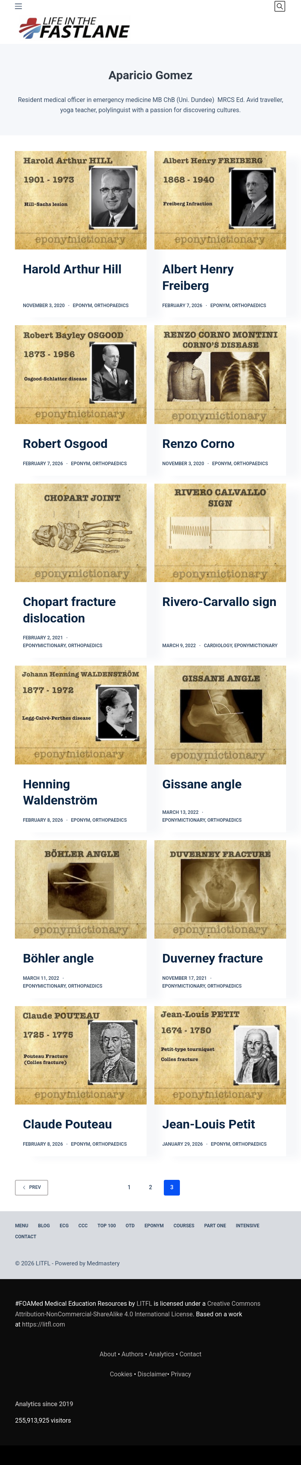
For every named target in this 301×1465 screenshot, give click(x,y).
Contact (25, 1236)
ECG (64, 1225)
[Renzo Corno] (220, 374)
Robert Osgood (65, 443)
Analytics (161, 1354)
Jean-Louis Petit (208, 1124)
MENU (21, 1225)
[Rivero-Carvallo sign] (220, 533)
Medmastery (103, 1263)
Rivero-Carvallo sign (219, 601)
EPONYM (154, 1225)
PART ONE (215, 1225)
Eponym (82, 305)
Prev (31, 1187)
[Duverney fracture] (220, 889)
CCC (83, 1225)
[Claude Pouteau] (81, 1055)
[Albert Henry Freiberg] (220, 200)
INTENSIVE (247, 1225)
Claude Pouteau (67, 1124)
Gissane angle (202, 784)
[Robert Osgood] (81, 374)
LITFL (144, 1303)
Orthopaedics (111, 305)
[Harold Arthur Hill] (81, 200)
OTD (130, 1225)
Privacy (181, 1374)
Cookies (122, 1374)
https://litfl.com (43, 1324)
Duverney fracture (212, 958)
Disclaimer (152, 1374)
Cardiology (218, 645)
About (108, 1354)
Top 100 (107, 1225)
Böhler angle (58, 958)
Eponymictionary (44, 645)
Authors (132, 1354)
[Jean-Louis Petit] (220, 1055)
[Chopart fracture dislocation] (81, 533)
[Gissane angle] (220, 715)
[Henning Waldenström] (81, 715)
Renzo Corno (198, 443)
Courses (184, 1225)
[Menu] (18, 6)
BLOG (44, 1225)
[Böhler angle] (81, 889)
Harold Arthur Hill (72, 269)
